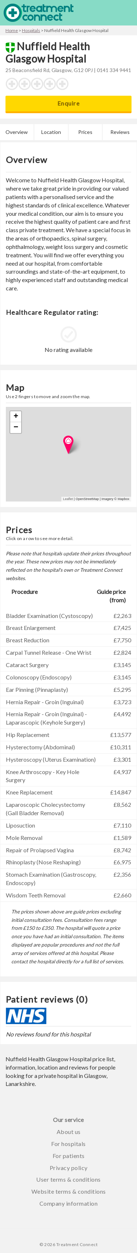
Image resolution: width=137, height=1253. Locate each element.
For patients (69, 1155)
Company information (68, 1203)
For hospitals (68, 1143)
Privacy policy (69, 1167)
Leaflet (68, 499)
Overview (16, 132)
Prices (85, 132)
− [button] (16, 427)
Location (51, 132)
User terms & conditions (68, 1179)
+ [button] (16, 416)
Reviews (120, 132)
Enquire (68, 103)
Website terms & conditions (68, 1191)
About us (69, 1131)
